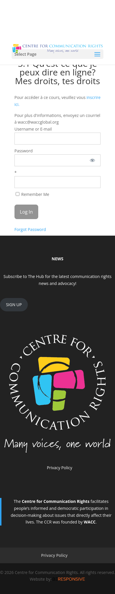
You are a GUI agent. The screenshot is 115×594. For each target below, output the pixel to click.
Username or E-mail (33, 129)
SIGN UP (14, 304)
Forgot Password (30, 229)
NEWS (57, 258)
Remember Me (32, 194)
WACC (90, 522)
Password (23, 151)
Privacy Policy (59, 467)
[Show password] (92, 160)
